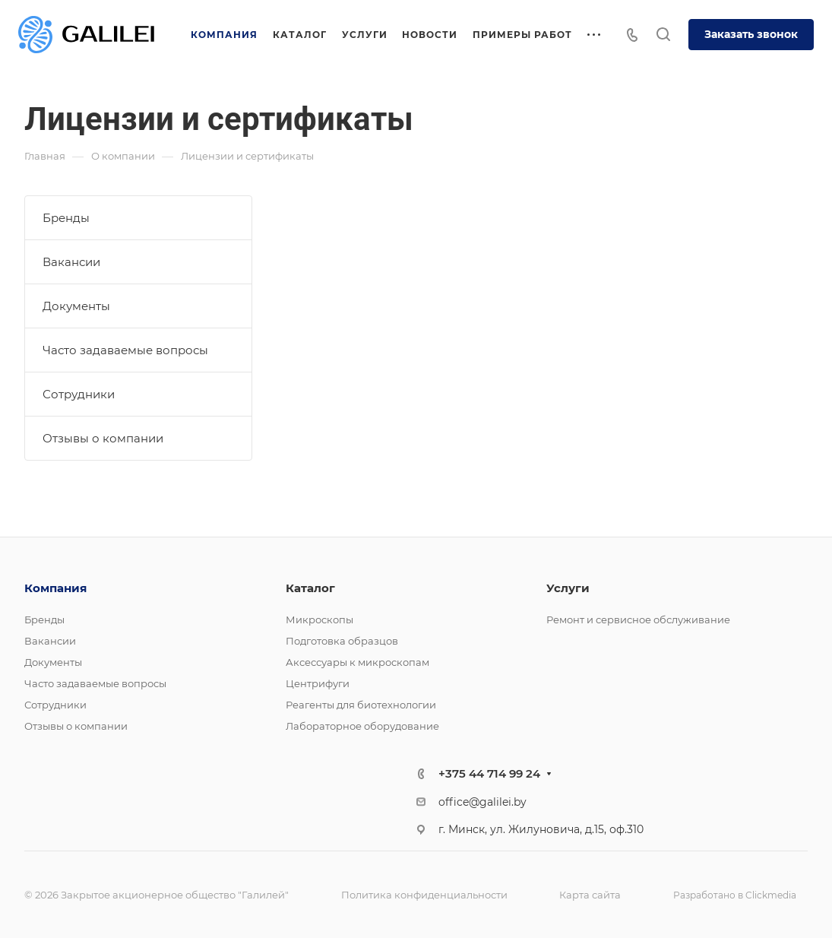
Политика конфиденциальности (424, 895)
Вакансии (71, 262)
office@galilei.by (482, 802)
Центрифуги (318, 683)
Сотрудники (79, 394)
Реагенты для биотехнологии (361, 705)
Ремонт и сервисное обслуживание (638, 619)
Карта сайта (590, 895)
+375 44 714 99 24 (489, 773)
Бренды (66, 218)
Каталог (310, 588)
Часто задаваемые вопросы (125, 350)
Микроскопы (319, 619)
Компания (55, 588)
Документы (76, 306)
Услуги (568, 588)
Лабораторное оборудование (362, 726)
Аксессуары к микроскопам (357, 662)
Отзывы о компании (103, 438)
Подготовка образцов (342, 641)
